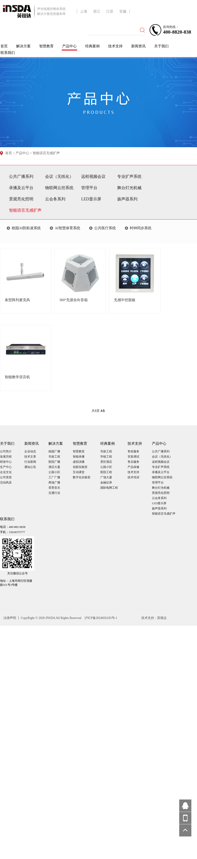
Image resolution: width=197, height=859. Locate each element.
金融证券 (106, 482)
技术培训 (133, 477)
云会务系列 (55, 199)
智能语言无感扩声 (46, 153)
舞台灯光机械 (129, 188)
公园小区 (54, 472)
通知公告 (30, 467)
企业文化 (6, 472)
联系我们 (7, 53)
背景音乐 (54, 487)
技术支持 (115, 46)
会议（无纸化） (59, 176)
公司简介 (6, 451)
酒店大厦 (54, 467)
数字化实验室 (81, 477)
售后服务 (133, 461)
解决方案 (23, 46)
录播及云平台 (21, 188)
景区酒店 (106, 461)
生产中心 (6, 467)
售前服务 (133, 451)
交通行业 (54, 493)
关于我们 (161, 46)
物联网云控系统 (59, 188)
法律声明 (10, 618)
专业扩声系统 (129, 176)
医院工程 (106, 472)
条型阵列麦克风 (17, 300)
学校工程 (106, 456)
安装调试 (133, 456)
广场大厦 (106, 477)
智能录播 (79, 456)
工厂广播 (54, 477)
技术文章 (30, 456)
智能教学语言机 (17, 377)
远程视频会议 (93, 176)
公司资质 (6, 477)
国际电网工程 (109, 487)
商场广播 (54, 482)
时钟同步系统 (140, 228)
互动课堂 (79, 472)
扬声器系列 (127, 199)
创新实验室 (80, 467)
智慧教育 (46, 46)
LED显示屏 (91, 199)
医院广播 (54, 461)
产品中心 (69, 46)
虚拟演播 (79, 461)
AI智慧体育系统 (67, 228)
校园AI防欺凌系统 (26, 228)
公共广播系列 (21, 176)
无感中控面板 (124, 300)
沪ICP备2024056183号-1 (101, 618)
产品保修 (133, 467)
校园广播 (54, 451)
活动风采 (6, 482)
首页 (4, 46)
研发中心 (6, 461)
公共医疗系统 (105, 228)
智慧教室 (79, 451)
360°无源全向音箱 (73, 300)
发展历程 (6, 456)
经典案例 (92, 46)
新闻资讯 (138, 46)
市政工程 (54, 456)
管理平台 (89, 188)
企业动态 (30, 451)
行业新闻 (30, 461)
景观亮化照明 (21, 199)
